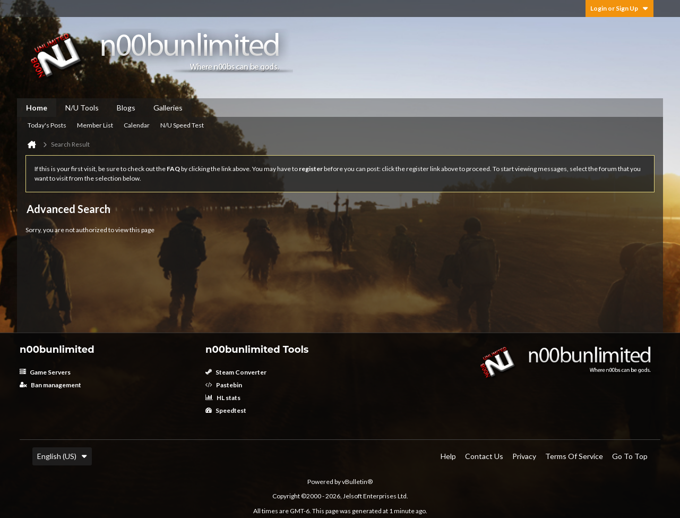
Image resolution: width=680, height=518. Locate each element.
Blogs (126, 107)
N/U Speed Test (182, 125)
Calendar (137, 125)
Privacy (524, 456)
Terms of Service (574, 456)
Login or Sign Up (619, 8)
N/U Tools (82, 107)
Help (448, 456)
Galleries (168, 107)
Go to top (630, 456)
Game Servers (45, 372)
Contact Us (484, 456)
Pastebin (223, 385)
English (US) (62, 456)
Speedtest (225, 410)
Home (36, 107)
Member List (95, 125)
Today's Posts (47, 125)
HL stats (222, 398)
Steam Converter (235, 372)
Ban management (50, 385)
